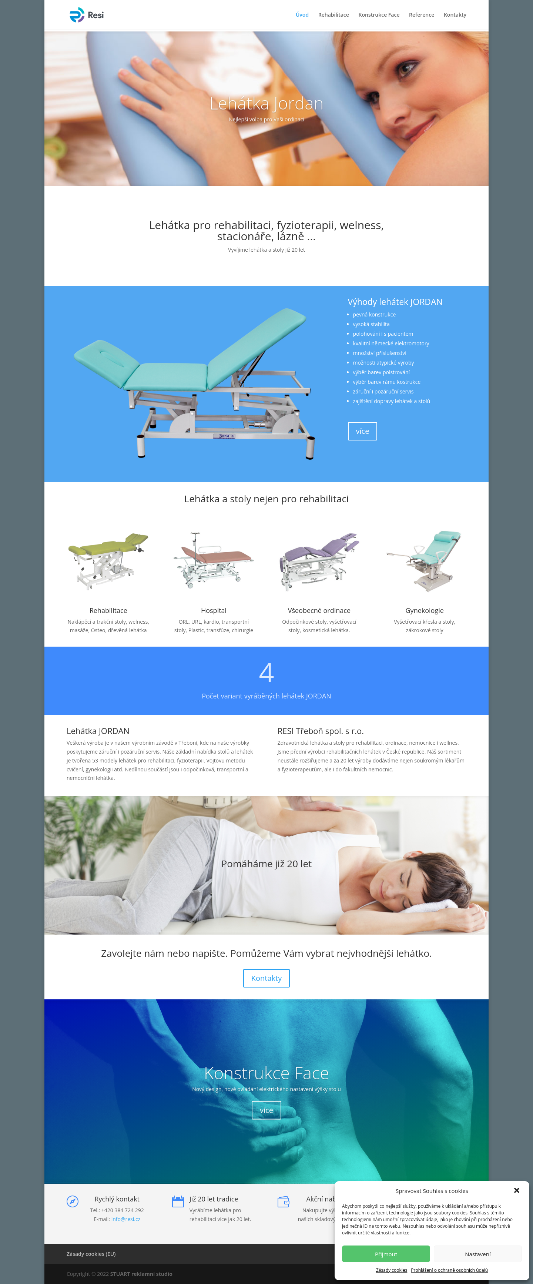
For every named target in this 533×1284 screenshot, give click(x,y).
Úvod (302, 15)
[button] (517, 1191)
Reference (421, 15)
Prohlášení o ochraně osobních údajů (449, 1270)
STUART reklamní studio (141, 1273)
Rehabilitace (333, 15)
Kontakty (455, 15)
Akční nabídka (327, 1198)
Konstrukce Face (379, 15)
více (362, 431)
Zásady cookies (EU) (91, 1253)
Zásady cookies (391, 1270)
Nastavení (477, 1254)
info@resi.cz (126, 1219)
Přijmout (386, 1254)
